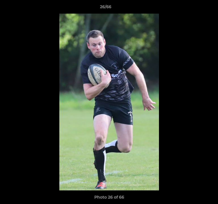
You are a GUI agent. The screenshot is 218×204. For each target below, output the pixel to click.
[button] (197, 8)
